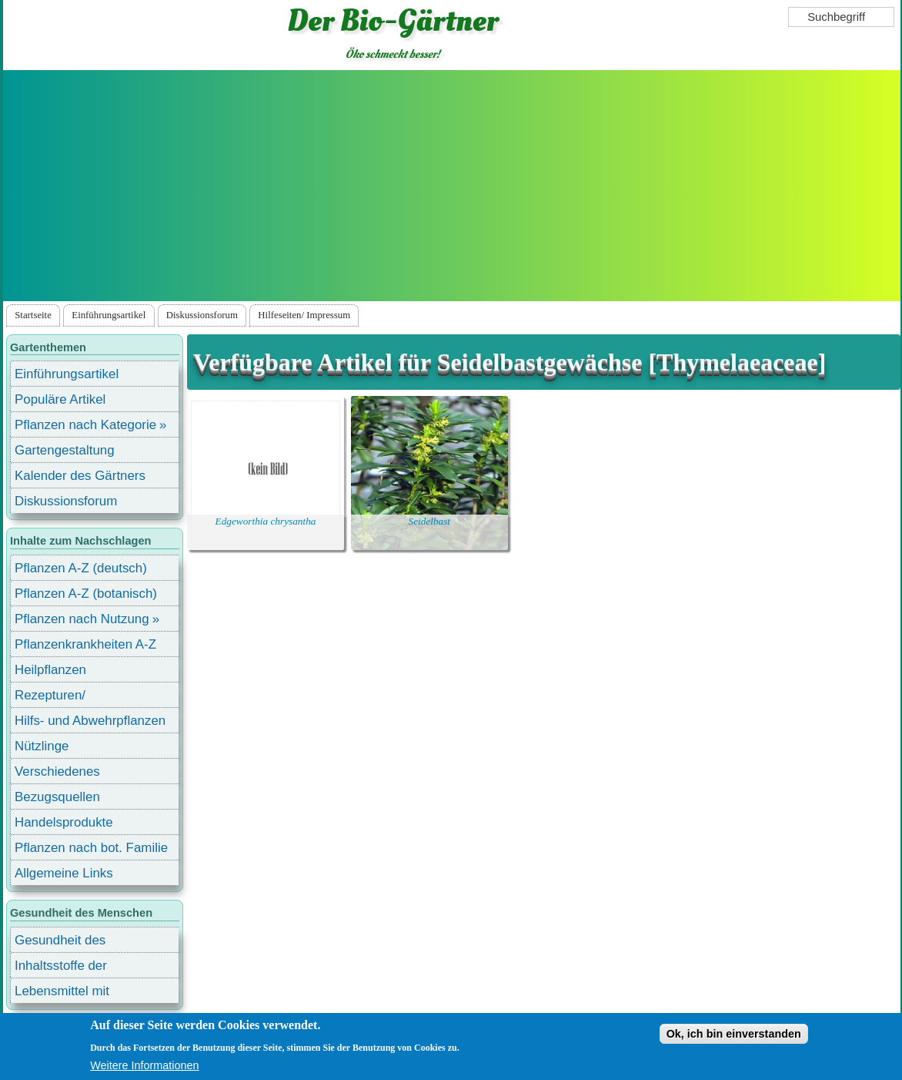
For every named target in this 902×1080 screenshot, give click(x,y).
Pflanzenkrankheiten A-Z (85, 644)
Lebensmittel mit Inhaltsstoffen (62, 993)
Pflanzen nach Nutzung (82, 619)
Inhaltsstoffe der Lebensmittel (61, 968)
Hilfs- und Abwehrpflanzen (90, 720)
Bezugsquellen (57, 797)
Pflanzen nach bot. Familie (91, 847)
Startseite (33, 315)
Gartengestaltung (65, 450)
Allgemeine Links (64, 873)
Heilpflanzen (50, 669)
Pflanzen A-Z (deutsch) (81, 568)
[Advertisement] (452, 185)
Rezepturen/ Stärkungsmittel (59, 697)
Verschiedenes (57, 771)
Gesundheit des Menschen (60, 942)
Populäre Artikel (60, 399)
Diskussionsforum (202, 315)
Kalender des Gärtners (80, 475)
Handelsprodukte (64, 822)
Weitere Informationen (144, 1065)
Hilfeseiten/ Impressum (304, 315)
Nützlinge (41, 746)
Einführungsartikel (108, 315)
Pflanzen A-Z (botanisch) (86, 593)
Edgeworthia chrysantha (265, 521)
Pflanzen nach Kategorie (85, 425)
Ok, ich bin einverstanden (733, 1034)
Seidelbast (430, 521)
